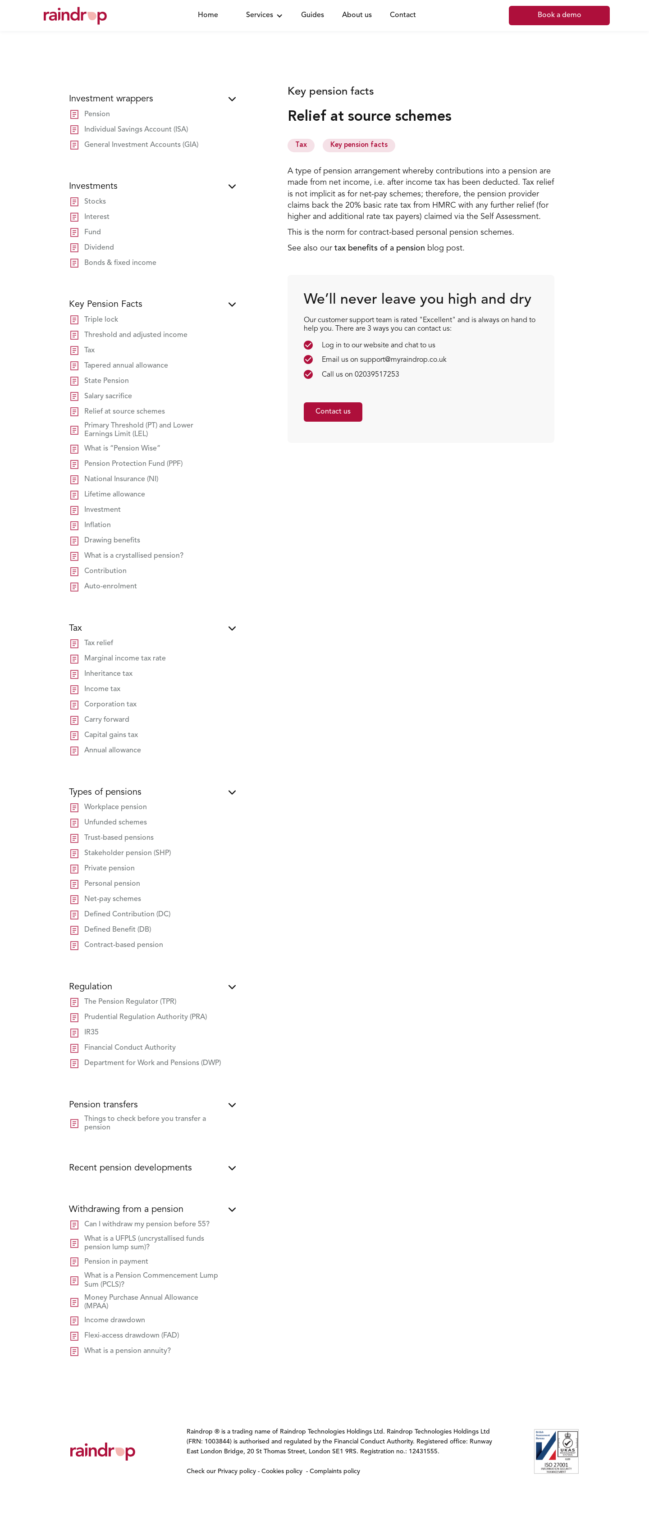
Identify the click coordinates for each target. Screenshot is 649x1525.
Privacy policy (238, 1471)
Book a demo (559, 15)
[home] (110, 16)
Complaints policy (334, 1471)
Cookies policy (281, 1471)
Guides (312, 15)
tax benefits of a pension (379, 248)
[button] (262, 15)
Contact (403, 15)
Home (208, 15)
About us (357, 15)
